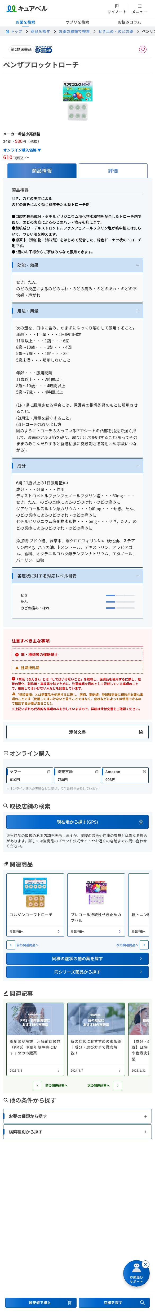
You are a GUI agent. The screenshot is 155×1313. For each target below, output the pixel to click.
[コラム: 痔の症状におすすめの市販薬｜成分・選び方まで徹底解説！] (96, 1039)
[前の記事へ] (37, 1085)
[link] (29, 775)
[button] (77, 265)
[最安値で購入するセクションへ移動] (41, 1303)
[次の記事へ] (117, 1085)
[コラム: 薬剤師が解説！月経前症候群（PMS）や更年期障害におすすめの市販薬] (35, 1039)
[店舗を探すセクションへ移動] (114, 1303)
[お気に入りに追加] (143, 49)
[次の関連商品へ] (144, 944)
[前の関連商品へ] (10, 944)
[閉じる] (145, 1264)
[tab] (42, 170)
